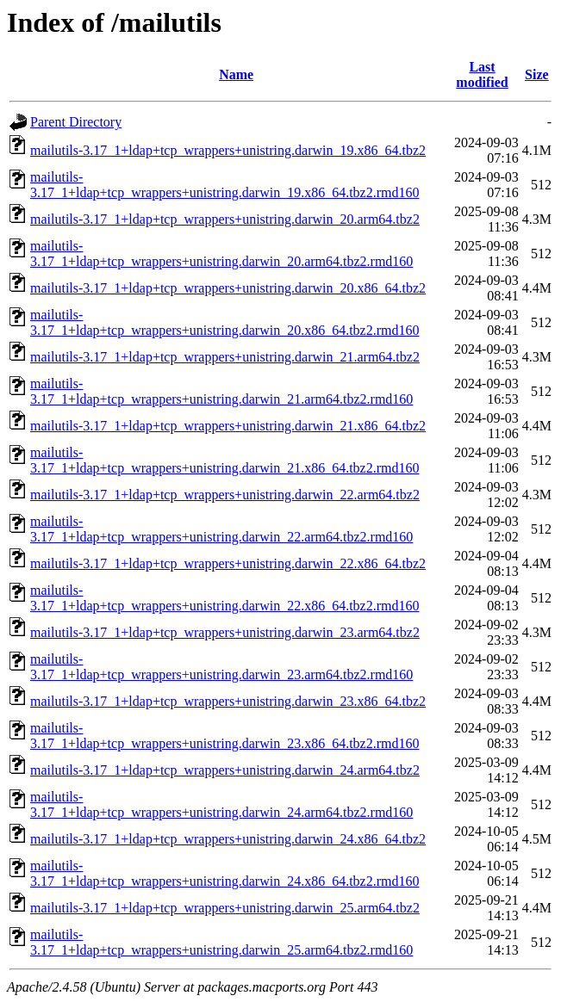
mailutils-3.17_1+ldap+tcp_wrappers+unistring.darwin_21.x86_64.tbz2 (228, 425)
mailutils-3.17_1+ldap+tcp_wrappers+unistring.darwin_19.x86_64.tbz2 (228, 150)
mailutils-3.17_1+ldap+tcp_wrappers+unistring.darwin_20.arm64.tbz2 (225, 219)
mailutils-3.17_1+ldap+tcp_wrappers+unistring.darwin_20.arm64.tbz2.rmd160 (221, 253)
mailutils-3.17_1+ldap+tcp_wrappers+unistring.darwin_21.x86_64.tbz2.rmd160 (224, 460)
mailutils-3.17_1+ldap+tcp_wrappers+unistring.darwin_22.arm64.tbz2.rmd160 (221, 529)
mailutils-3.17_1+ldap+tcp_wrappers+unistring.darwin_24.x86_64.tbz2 (228, 839)
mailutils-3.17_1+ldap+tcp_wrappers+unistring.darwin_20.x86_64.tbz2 (228, 288)
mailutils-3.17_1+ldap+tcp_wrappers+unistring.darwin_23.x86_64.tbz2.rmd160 (224, 736)
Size (537, 74)
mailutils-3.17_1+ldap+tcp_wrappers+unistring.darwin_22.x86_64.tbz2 (228, 563)
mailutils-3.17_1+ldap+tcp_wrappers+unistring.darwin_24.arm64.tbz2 (225, 770)
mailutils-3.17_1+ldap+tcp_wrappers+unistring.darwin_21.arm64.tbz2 (225, 356)
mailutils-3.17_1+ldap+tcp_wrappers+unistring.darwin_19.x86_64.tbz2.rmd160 (224, 185)
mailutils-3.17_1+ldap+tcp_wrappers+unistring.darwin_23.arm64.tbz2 (225, 632)
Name (236, 74)
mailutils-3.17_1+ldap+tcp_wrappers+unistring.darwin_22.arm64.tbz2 (225, 494)
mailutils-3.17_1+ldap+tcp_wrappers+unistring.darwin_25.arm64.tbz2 (225, 907)
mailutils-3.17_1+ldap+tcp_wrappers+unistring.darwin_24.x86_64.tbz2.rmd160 (224, 873)
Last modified (482, 74)
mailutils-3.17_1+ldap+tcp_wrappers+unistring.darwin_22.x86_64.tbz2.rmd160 (224, 598)
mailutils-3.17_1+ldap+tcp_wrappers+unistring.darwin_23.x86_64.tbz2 (228, 701)
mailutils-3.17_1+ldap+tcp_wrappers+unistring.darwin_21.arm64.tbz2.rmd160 (221, 391)
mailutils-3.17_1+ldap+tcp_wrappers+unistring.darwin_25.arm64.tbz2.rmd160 (221, 942)
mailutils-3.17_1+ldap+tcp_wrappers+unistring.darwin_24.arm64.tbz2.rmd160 (221, 804)
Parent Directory (76, 121)
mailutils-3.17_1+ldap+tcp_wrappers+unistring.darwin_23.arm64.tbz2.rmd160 (221, 667)
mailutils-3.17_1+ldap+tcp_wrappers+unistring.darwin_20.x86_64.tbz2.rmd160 (224, 322)
